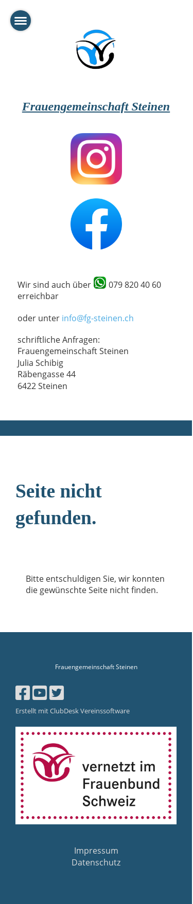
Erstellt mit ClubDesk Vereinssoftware (72, 710)
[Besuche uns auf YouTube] (39, 692)
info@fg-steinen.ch (98, 318)
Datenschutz (96, 862)
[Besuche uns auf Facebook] (22, 692)
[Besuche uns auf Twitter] (56, 692)
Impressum (96, 850)
